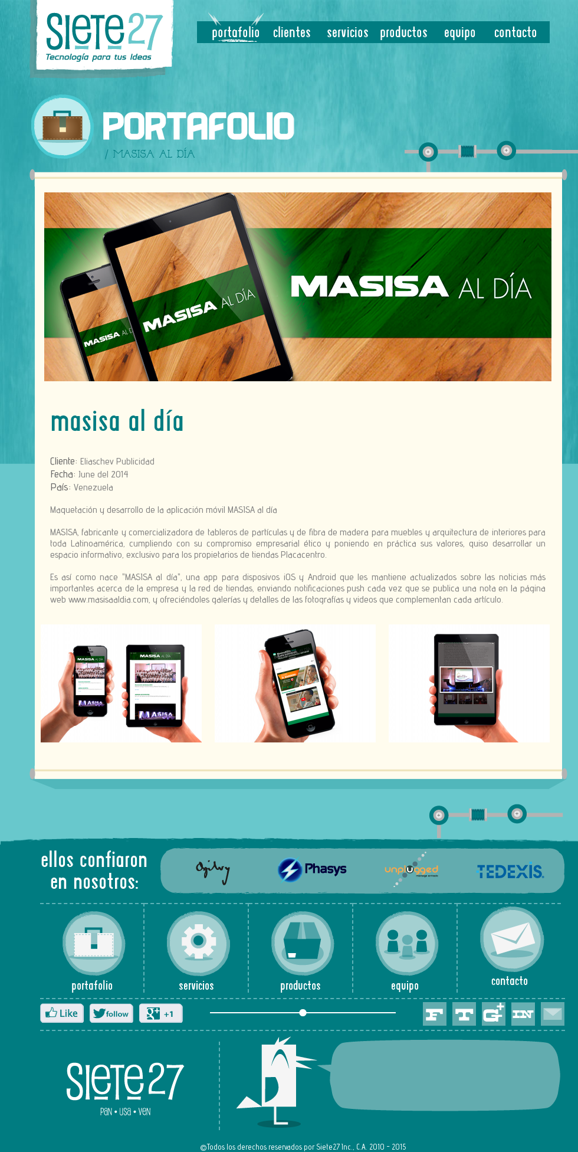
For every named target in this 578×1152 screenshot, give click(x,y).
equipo (460, 33)
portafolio (236, 33)
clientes (292, 33)
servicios (348, 33)
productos (404, 33)
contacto (515, 33)
